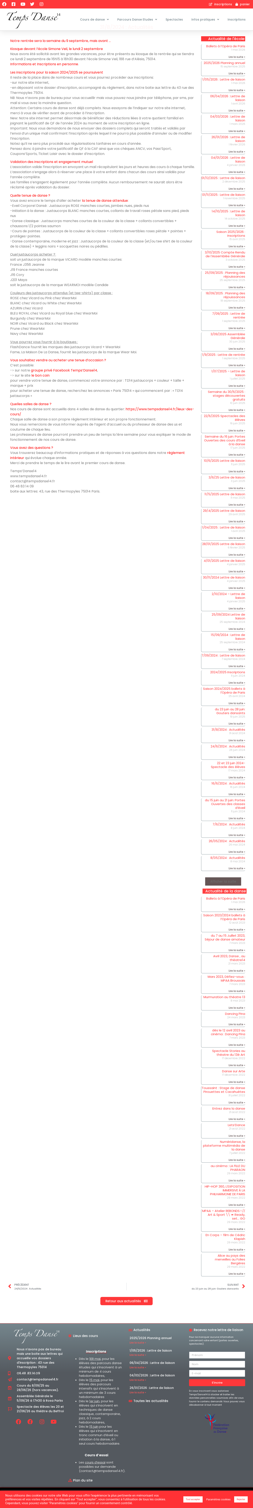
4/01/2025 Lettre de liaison (224, 571)
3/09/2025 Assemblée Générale (227, 346)
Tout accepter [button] (193, 1499)
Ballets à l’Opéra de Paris (225, 56)
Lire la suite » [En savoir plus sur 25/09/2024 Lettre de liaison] (237, 639)
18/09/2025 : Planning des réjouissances (225, 305)
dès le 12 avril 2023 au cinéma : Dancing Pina (228, 1042)
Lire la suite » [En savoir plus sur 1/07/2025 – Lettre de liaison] (237, 396)
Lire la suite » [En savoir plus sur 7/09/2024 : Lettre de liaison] (237, 676)
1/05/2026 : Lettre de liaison (223, 89)
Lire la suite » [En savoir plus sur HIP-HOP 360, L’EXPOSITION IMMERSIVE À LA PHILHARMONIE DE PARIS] (237, 1215)
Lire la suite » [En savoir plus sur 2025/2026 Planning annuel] (237, 83)
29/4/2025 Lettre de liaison (224, 521)
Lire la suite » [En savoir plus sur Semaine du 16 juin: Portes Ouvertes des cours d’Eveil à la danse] (237, 465)
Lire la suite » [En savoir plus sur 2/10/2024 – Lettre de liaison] (237, 618)
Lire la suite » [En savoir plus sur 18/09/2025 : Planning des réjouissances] (237, 318)
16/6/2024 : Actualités (228, 793)
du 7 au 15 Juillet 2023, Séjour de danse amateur (225, 947)
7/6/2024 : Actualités (229, 834)
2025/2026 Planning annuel (224, 73)
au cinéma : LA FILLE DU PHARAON (228, 1178)
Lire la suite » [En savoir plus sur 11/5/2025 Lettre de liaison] (237, 515)
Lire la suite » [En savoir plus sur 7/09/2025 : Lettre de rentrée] (237, 338)
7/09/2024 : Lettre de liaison (223, 665)
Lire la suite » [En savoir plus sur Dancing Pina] (237, 1034)
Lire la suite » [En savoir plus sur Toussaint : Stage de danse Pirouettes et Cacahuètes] (237, 1112)
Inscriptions (237, 19)
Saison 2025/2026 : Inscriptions (230, 244)
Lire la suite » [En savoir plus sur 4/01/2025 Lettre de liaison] (237, 581)
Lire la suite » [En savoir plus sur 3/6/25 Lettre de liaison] (237, 498)
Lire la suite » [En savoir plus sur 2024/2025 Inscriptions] (237, 693)
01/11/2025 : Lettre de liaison (223, 205)
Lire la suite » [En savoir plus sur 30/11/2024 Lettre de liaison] (237, 598)
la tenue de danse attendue (105, 210)
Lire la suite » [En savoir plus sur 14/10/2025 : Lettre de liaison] (237, 236)
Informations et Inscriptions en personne (44, 74)
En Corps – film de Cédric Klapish (225, 1247)
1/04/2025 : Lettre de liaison (223, 537)
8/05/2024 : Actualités (227, 868)
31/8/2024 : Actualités (228, 739)
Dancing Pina (235, 1024)
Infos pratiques (205, 19)
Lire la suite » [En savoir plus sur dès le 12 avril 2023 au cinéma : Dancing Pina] (237, 1055)
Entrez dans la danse (228, 1118)
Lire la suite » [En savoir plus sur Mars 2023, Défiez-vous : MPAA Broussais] (237, 1001)
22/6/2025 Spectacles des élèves (224, 428)
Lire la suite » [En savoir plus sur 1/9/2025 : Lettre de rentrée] (237, 375)
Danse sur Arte (233, 1081)
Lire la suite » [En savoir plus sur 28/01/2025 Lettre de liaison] (237, 565)
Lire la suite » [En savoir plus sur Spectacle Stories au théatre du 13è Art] (237, 1075)
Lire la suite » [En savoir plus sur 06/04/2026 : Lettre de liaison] (237, 120)
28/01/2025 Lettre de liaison (223, 554)
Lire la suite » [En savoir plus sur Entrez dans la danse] (237, 1129)
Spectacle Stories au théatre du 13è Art (228, 1063)
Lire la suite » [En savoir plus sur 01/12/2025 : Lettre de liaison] (237, 199)
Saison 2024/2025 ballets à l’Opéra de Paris (224, 701)
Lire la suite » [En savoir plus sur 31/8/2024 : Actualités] (237, 750)
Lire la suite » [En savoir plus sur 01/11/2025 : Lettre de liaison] (237, 215)
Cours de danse (94, 19)
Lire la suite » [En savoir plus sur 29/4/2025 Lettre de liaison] (237, 531)
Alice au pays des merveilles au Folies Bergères (230, 1269)
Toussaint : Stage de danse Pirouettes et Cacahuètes (223, 1100)
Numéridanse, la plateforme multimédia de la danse (224, 1156)
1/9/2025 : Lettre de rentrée (223, 365)
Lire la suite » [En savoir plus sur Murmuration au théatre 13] (237, 1018)
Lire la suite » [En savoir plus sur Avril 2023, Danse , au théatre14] (237, 981)
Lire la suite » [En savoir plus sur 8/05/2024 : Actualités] (237, 878)
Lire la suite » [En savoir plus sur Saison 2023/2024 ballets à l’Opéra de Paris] (237, 940)
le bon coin (40, 385)
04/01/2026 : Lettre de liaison (228, 170)
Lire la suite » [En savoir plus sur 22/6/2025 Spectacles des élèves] (237, 440)
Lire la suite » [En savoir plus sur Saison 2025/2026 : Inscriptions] (237, 256)
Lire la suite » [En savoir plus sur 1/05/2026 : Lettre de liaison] (237, 100)
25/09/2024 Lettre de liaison (228, 626)
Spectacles (174, 19)
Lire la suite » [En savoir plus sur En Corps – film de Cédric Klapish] (237, 1260)
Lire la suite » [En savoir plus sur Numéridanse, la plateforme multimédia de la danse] (237, 1170)
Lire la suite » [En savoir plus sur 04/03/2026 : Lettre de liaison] (237, 141)
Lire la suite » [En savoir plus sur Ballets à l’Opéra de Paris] (237, 67)
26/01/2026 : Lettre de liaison (228, 149)
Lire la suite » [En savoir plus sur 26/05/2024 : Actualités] (237, 862)
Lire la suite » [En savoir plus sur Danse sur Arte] (237, 1092)
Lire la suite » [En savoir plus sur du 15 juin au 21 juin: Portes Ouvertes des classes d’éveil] (237, 828)
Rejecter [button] (241, 1499)
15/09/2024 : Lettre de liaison (228, 647)
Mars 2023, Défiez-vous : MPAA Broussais (226, 989)
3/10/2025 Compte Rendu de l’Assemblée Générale (225, 264)
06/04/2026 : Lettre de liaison (227, 108)
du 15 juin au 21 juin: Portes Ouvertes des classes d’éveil (225, 814)
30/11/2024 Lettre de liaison (224, 587)
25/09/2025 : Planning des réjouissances (225, 285)
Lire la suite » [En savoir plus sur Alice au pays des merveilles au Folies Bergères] (237, 1284)
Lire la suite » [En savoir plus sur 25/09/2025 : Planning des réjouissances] (237, 297)
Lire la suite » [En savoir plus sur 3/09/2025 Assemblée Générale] (237, 359)
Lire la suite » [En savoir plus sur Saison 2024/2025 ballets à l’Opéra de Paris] (237, 713)
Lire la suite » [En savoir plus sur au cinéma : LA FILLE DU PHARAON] (237, 1190)
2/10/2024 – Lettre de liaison (228, 606)
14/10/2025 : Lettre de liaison (228, 223)
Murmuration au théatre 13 (224, 1007)
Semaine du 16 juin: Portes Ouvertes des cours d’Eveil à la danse (224, 450)
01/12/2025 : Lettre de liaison (223, 188)
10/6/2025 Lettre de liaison (224, 471)
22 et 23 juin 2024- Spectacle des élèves (228, 775)
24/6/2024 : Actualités (228, 756)
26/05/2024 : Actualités (227, 851)
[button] (223, 892)
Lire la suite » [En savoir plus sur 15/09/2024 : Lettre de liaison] (237, 659)
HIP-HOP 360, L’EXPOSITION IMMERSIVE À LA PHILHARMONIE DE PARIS (225, 1200)
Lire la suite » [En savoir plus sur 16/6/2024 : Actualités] (237, 804)
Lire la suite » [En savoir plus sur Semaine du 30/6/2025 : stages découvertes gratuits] (237, 420)
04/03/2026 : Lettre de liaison (227, 128)
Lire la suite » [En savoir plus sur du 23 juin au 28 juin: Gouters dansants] (237, 734)
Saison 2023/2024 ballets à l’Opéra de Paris (224, 927)
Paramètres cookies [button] (218, 1499)
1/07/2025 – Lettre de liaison (228, 383)
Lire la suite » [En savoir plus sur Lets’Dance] (237, 1146)
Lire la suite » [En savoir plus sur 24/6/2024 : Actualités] (237, 767)
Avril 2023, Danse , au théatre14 (229, 968)
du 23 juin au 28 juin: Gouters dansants (230, 721)
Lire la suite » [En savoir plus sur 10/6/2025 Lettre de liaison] (237, 481)
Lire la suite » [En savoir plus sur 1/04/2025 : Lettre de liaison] (237, 548)
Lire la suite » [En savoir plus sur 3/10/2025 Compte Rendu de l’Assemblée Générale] (237, 277)
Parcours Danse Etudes (137, 19)
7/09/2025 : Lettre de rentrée (228, 325)
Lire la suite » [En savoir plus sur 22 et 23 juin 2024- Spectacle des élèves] (237, 787)
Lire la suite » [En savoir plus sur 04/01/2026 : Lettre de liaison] (237, 182)
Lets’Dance (236, 1135)
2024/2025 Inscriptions (227, 682)
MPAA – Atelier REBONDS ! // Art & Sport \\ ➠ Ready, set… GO (223, 1225)
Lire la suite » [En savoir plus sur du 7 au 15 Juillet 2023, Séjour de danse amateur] (237, 960)
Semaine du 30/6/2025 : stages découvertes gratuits (226, 406)
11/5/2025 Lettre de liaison (225, 504)
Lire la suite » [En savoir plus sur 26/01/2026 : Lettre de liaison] (237, 162)
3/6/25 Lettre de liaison (227, 487)
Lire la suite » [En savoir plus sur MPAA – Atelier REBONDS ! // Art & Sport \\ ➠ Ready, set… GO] (237, 1239)
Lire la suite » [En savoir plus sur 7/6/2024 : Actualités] (237, 845)
